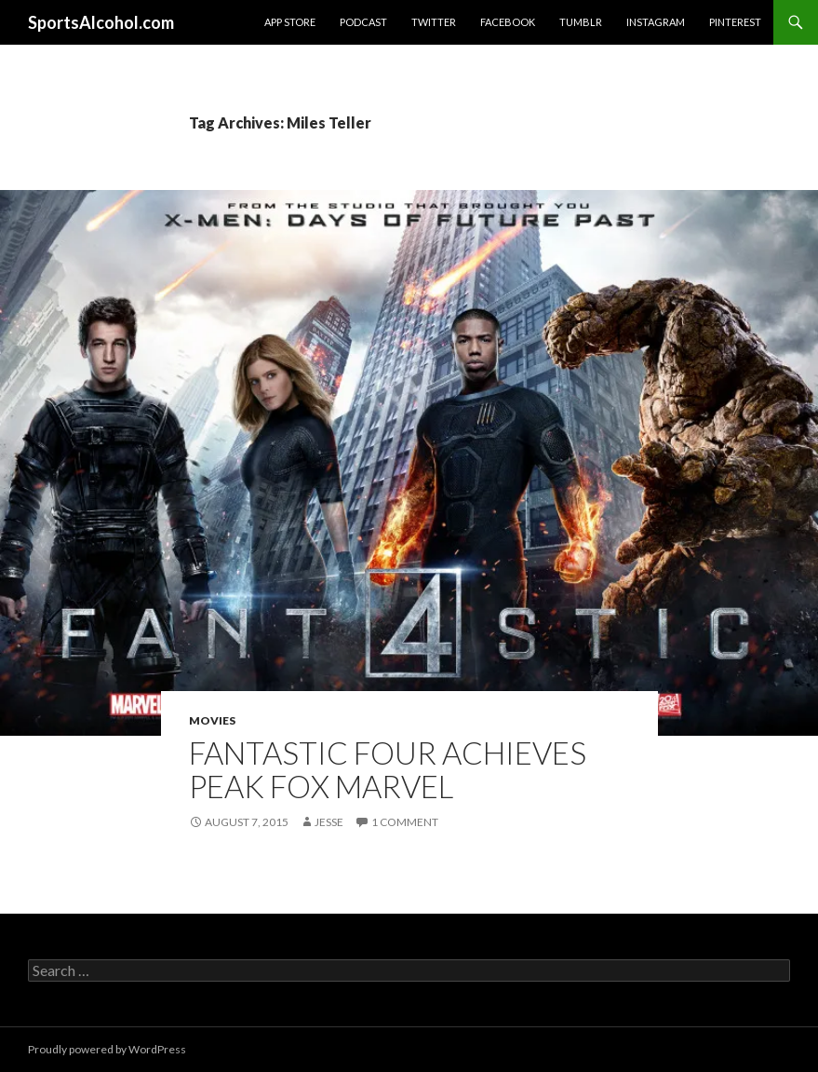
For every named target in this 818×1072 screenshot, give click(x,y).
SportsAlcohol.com (101, 22)
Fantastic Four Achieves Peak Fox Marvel (387, 769)
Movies (212, 720)
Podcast (363, 22)
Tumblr (580, 22)
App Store (289, 22)
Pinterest (735, 22)
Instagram (655, 22)
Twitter (433, 22)
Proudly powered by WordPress (107, 1049)
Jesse (329, 822)
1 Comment (404, 822)
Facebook (507, 22)
